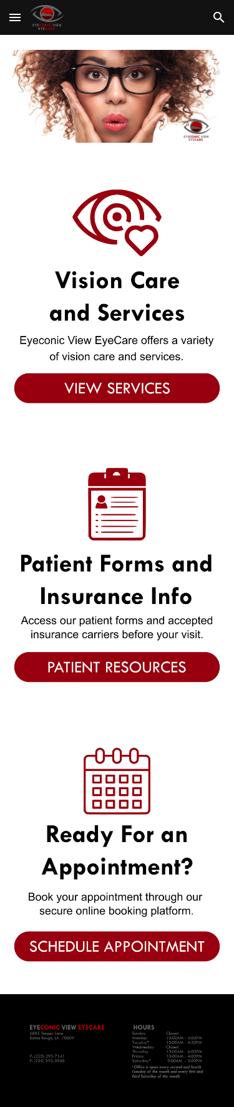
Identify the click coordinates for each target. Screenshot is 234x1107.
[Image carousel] (117, 96)
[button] (15, 17)
